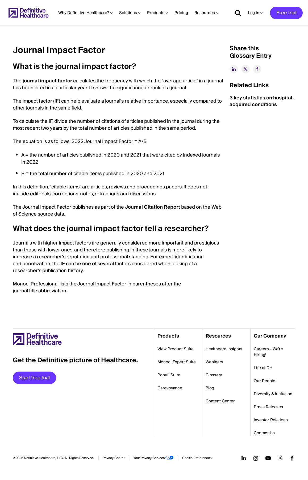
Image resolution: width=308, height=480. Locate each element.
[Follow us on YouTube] (268, 458)
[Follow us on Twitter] (280, 458)
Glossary (214, 375)
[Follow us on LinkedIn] (243, 458)
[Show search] (236, 12)
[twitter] (245, 69)
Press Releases (268, 407)
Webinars (214, 362)
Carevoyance (169, 388)
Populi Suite (168, 375)
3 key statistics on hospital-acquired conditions (262, 101)
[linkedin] (234, 69)
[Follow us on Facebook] (292, 458)
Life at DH (263, 368)
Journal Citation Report (152, 207)
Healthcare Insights (224, 349)
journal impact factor (47, 81)
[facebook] (257, 69)
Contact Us (264, 433)
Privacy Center (113, 458)
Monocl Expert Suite (176, 362)
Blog (210, 388)
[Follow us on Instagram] (255, 458)
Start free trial (34, 378)
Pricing (181, 12)
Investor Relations (271, 420)
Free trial (286, 13)
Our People (264, 381)
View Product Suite (175, 349)
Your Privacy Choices (149, 458)
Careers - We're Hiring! (268, 352)
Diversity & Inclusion (273, 394)
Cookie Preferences (196, 458)
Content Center (220, 401)
